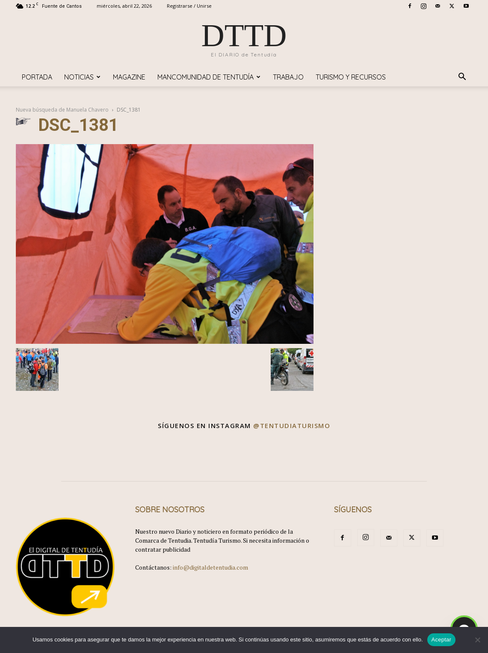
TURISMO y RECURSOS (351, 77)
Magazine (129, 77)
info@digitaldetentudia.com (210, 567)
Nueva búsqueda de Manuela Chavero (62, 109)
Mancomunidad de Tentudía (208, 77)
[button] (462, 78)
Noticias (82, 77)
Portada (37, 77)
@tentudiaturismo (291, 425)
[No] (477, 639)
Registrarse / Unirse (189, 6)
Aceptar (442, 639)
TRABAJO (288, 77)
